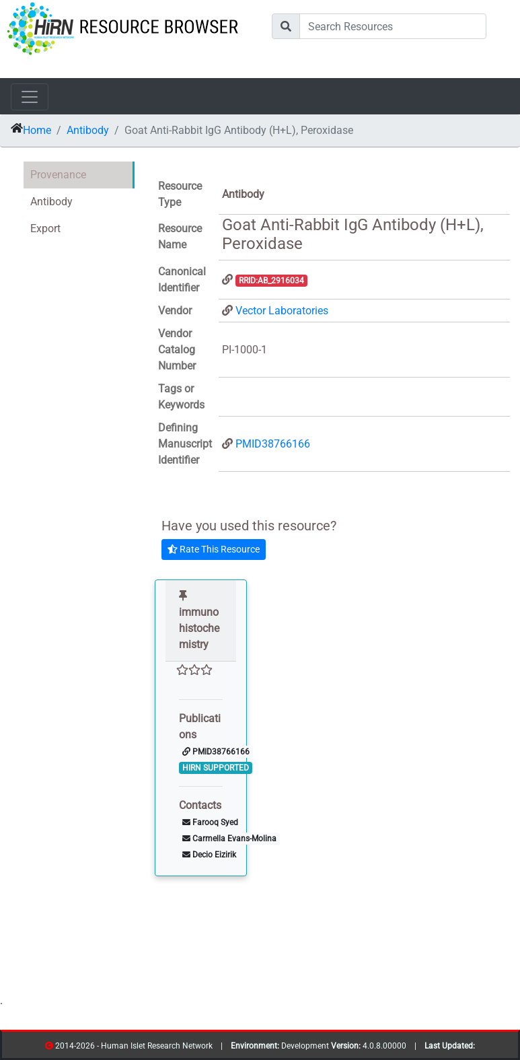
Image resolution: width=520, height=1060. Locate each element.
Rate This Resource (214, 549)
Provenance (58, 174)
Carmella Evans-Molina (229, 838)
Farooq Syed (210, 822)
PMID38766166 (272, 443)
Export (45, 228)
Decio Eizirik (209, 854)
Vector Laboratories (281, 310)
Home (37, 130)
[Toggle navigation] (29, 96)
